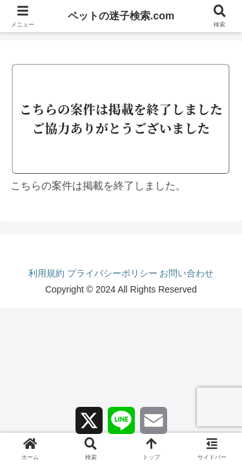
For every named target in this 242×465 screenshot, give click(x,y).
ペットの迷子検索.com (121, 15)
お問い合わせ (186, 273)
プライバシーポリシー (112, 273)
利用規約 (46, 273)
